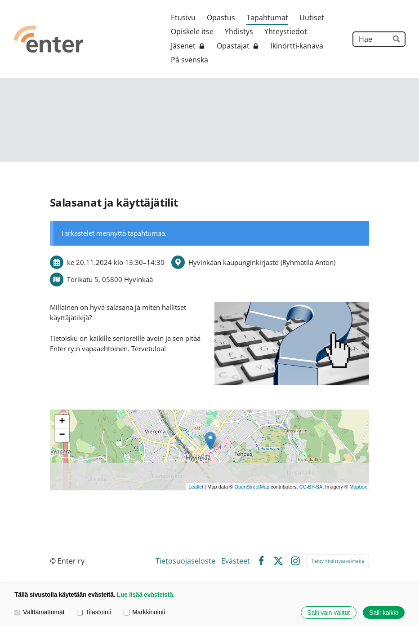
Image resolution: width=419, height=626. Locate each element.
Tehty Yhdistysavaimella (338, 561)
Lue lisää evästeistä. (145, 594)
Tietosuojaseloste (185, 561)
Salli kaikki (383, 612)
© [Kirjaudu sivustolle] (54, 561)
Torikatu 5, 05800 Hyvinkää (110, 279)
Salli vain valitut (329, 612)
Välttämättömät (39, 612)
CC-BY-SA (311, 486)
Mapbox (358, 486)
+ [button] (62, 421)
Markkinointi (144, 612)
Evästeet (235, 561)
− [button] (62, 435)
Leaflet (195, 486)
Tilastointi (94, 612)
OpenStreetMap (251, 486)
